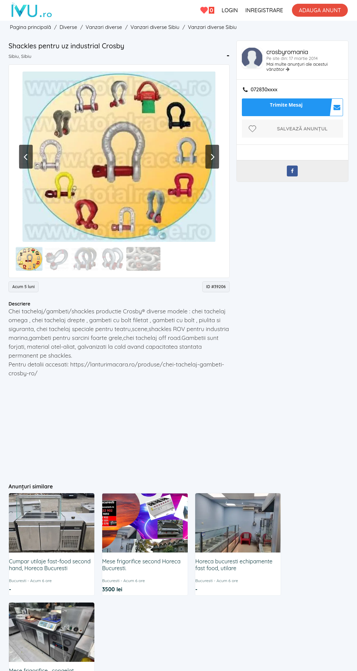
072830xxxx (264, 90)
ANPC (218, 614)
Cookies (194, 614)
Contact (120, 614)
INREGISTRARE (264, 10)
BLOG (239, 614)
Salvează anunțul (302, 128)
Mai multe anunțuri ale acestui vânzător (297, 66)
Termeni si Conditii (157, 614)
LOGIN (229, 10)
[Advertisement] (141, 427)
